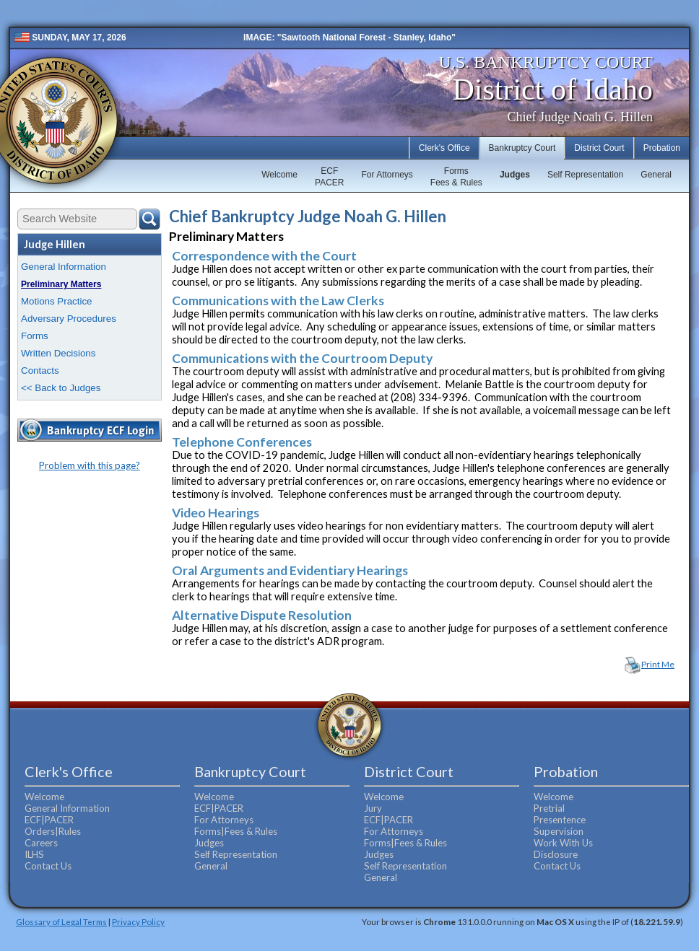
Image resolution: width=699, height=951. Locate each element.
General (656, 175)
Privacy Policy (138, 921)
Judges (515, 175)
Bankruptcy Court (522, 148)
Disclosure (556, 854)
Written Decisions (58, 353)
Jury (373, 808)
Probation (661, 148)
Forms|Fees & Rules (235, 831)
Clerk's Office (444, 148)
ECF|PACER (49, 819)
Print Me (657, 664)
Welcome (279, 175)
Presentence (560, 819)
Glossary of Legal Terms (61, 921)
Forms (34, 335)
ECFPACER (329, 177)
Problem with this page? (89, 465)
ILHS (34, 854)
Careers (41, 843)
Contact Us (48, 866)
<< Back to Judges (60, 387)
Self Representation (585, 175)
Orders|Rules (53, 831)
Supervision (558, 831)
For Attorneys (386, 175)
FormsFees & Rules (456, 177)
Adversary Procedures (68, 318)
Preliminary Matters (61, 284)
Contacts (40, 370)
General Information (63, 266)
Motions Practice (56, 301)
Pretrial (549, 808)
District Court (599, 148)
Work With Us (563, 843)
